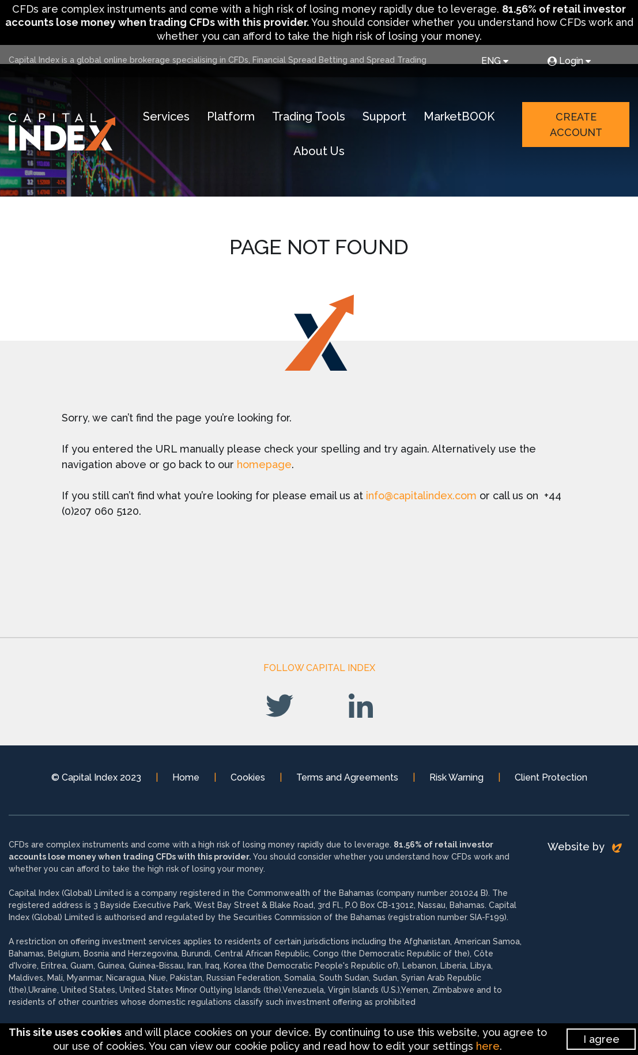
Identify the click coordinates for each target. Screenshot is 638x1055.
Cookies (248, 782)
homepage (264, 470)
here (488, 1046)
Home (185, 782)
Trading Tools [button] (313, 118)
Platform (236, 118)
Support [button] (390, 118)
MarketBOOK (464, 118)
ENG (494, 60)
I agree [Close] (601, 1039)
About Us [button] (324, 153)
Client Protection (551, 782)
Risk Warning (456, 782)
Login (569, 60)
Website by (585, 852)
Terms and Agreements (347, 782)
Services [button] (171, 118)
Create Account (576, 126)
